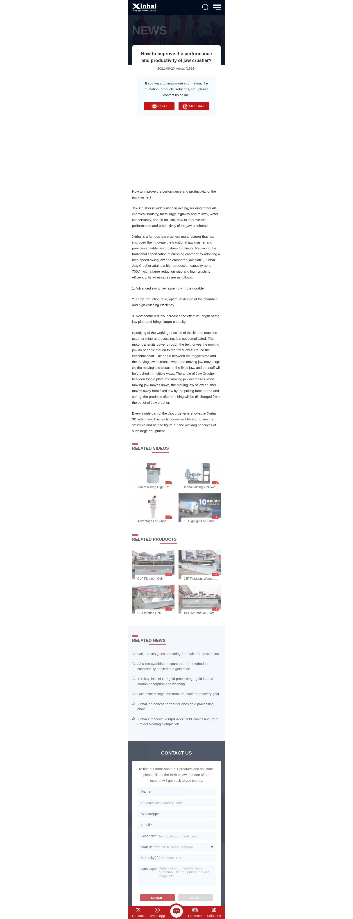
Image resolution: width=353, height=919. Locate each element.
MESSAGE (194, 106)
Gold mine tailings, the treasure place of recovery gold (178, 694)
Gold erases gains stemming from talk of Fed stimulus (178, 654)
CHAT (159, 106)
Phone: (147, 803)
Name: (147, 791)
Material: (148, 847)
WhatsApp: (150, 814)
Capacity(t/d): (152, 858)
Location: (148, 836)
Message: (149, 869)
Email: (146, 825)
